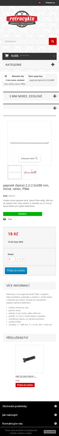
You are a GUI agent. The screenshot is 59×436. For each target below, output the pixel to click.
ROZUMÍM (50, 431)
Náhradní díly (18, 76)
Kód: (5, 196)
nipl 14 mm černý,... (26, 376)
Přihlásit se (50, 3)
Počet (10, 254)
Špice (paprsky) (35, 76)
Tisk (10, 219)
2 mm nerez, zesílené (14, 80)
